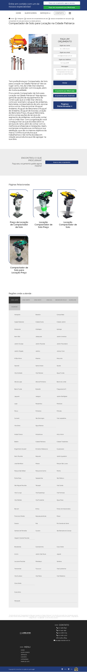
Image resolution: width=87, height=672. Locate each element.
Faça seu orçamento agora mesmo (61, 3)
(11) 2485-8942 (62, 628)
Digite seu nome (65, 46)
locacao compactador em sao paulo (61, 19)
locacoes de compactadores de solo (37, 19)
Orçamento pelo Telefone (64, 99)
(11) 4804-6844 (62, 638)
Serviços (44, 13)
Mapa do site (25, 662)
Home (18, 13)
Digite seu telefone (65, 60)
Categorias (20, 19)
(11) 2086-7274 (62, 633)
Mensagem (64, 67)
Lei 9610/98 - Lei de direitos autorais (48, 618)
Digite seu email (65, 52)
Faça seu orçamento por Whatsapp (62, 7)
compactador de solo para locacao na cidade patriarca (25, 21)
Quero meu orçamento (62, 162)
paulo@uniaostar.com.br (62, 640)
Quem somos (31, 13)
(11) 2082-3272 (62, 635)
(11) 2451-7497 (61, 630)
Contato (59, 13)
